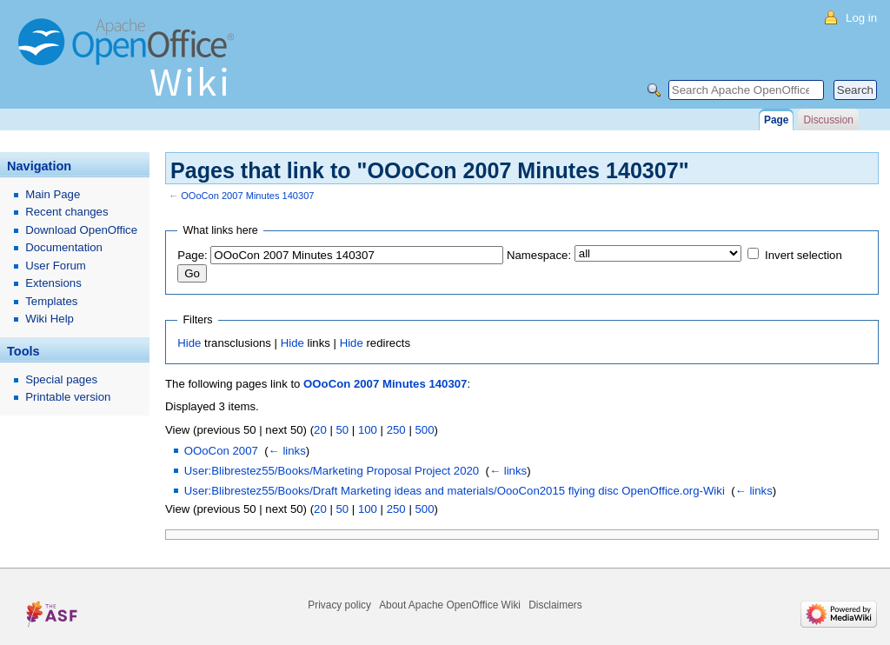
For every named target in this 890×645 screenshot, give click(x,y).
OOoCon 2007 (221, 450)
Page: (192, 255)
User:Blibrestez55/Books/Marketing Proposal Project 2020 (331, 470)
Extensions (53, 282)
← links (287, 450)
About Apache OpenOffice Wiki (450, 605)
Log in (861, 17)
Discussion (828, 120)
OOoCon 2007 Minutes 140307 (247, 195)
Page (776, 120)
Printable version (67, 396)
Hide (189, 342)
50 (342, 429)
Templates (51, 301)
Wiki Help (49, 318)
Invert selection (803, 255)
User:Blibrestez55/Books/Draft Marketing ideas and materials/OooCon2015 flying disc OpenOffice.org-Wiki (454, 490)
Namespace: (539, 255)
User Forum (55, 265)
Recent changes (66, 211)
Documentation (64, 247)
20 (320, 429)
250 (396, 429)
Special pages (61, 379)
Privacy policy (339, 605)
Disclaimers (554, 605)
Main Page (52, 194)
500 (424, 429)
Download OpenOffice (81, 229)
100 (367, 429)
